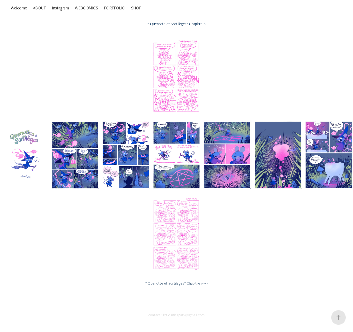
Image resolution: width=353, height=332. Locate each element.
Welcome (19, 8)
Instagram (60, 8)
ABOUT (39, 8)
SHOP (136, 8)
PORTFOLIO (114, 8)
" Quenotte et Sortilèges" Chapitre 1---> (176, 283)
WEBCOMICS (86, 8)
